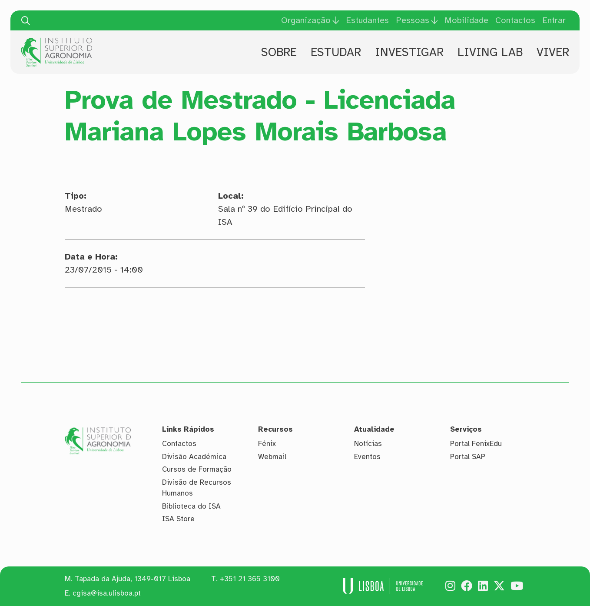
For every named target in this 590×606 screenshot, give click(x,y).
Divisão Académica (194, 456)
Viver (553, 52)
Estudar (336, 52)
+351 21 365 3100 (250, 578)
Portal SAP (467, 456)
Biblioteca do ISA (191, 506)
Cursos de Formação (197, 469)
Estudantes (367, 20)
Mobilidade (466, 20)
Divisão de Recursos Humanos (196, 488)
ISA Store (178, 518)
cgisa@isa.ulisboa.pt (107, 593)
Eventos (367, 456)
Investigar (409, 52)
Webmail (272, 456)
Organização (306, 20)
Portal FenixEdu (476, 443)
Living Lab (490, 52)
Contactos (515, 20)
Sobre (279, 52)
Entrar (554, 20)
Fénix (267, 443)
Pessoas (412, 20)
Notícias (368, 443)
